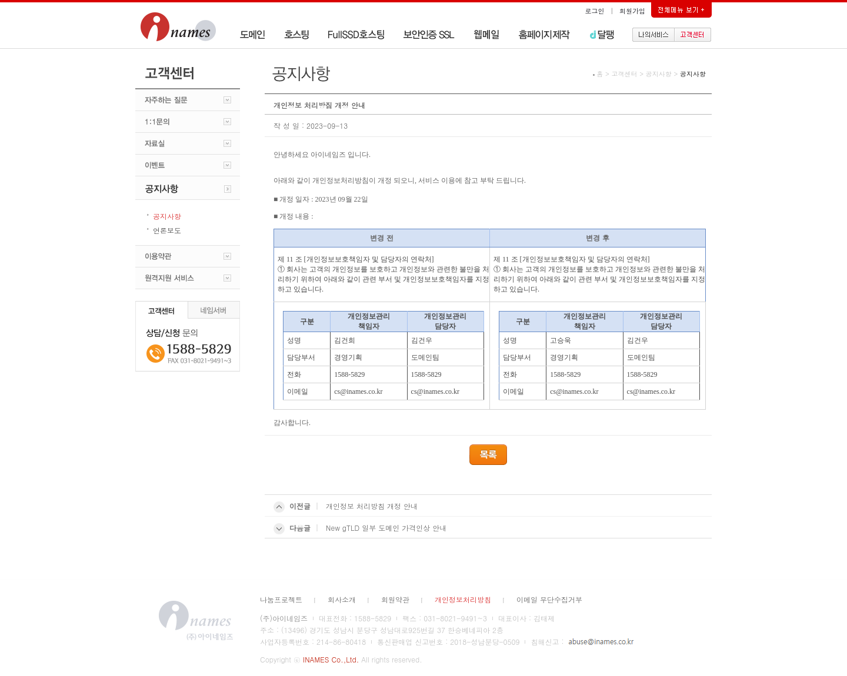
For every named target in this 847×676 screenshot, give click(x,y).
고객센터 (625, 73)
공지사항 (659, 73)
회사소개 (342, 599)
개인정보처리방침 (463, 599)
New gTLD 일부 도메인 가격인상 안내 (386, 528)
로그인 (595, 10)
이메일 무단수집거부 (549, 599)
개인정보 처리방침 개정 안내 (372, 506)
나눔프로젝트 (281, 599)
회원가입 (632, 10)
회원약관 (395, 599)
